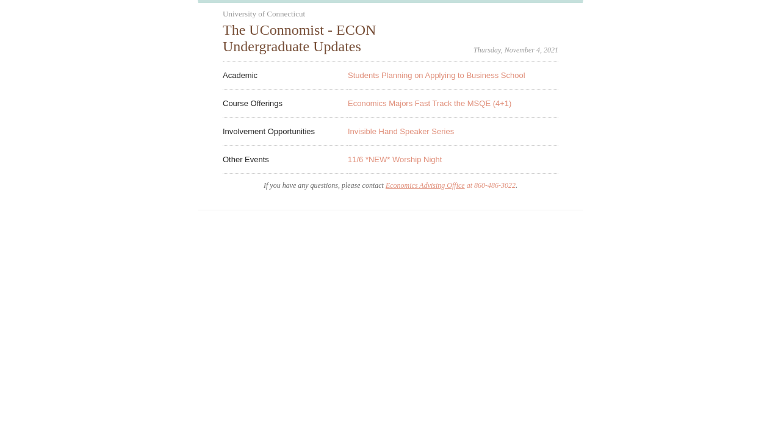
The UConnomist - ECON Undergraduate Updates (299, 38)
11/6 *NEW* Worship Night (395, 159)
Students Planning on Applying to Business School (436, 75)
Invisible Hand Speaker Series (401, 131)
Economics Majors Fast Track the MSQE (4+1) (429, 103)
